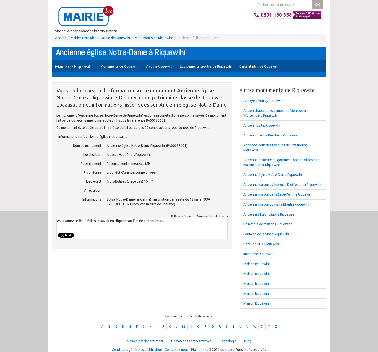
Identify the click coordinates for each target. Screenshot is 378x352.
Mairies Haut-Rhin (84, 38)
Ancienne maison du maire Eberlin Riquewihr (276, 204)
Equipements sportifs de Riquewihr (206, 66)
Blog (247, 341)
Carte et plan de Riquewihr (259, 66)
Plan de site (200, 350)
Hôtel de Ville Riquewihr (261, 244)
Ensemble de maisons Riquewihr (267, 224)
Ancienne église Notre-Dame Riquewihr (272, 175)
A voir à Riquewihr (159, 66)
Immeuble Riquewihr (258, 254)
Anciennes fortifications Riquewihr (269, 214)
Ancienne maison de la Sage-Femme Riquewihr (278, 194)
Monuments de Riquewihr (154, 38)
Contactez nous (177, 350)
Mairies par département (145, 341)
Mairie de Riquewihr (115, 38)
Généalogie (227, 341)
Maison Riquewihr (256, 264)
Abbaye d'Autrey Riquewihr (263, 101)
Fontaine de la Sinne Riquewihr (266, 234)
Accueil (60, 38)
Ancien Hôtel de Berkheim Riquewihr (270, 135)
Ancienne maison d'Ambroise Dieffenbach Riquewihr (282, 185)
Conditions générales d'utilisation (137, 350)
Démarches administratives (191, 341)
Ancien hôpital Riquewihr (262, 125)
